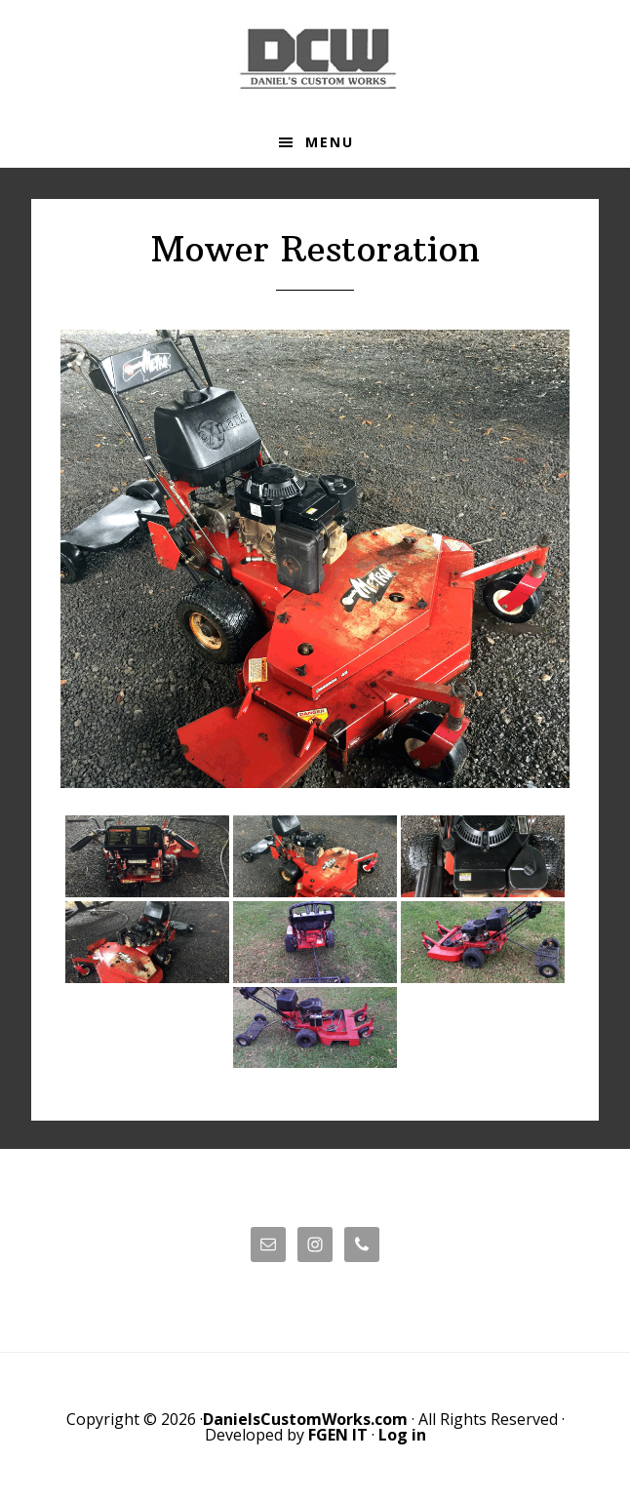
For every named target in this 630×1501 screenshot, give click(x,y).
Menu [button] (329, 142)
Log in (402, 1434)
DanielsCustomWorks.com (305, 1419)
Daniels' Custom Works (315, 59)
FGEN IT (338, 1434)
